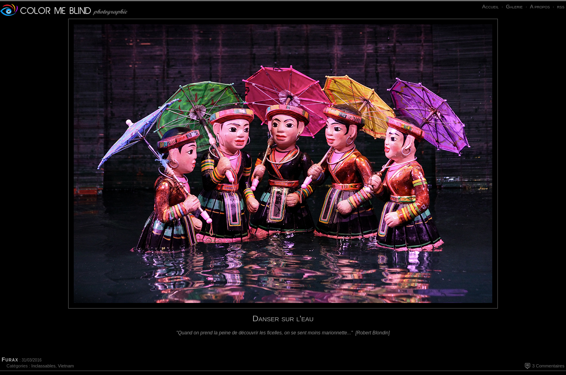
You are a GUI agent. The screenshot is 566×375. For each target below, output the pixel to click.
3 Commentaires (548, 365)
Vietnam (66, 365)
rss (560, 7)
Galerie (514, 7)
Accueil (490, 7)
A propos (540, 7)
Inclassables (43, 365)
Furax (10, 359)
